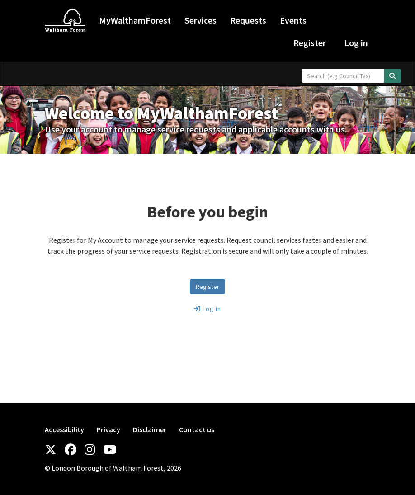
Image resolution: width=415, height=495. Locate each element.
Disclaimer (149, 429)
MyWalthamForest (135, 20)
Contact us (196, 429)
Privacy (108, 429)
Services (200, 20)
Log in (356, 42)
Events (293, 20)
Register (309, 42)
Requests (248, 20)
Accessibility (64, 429)
